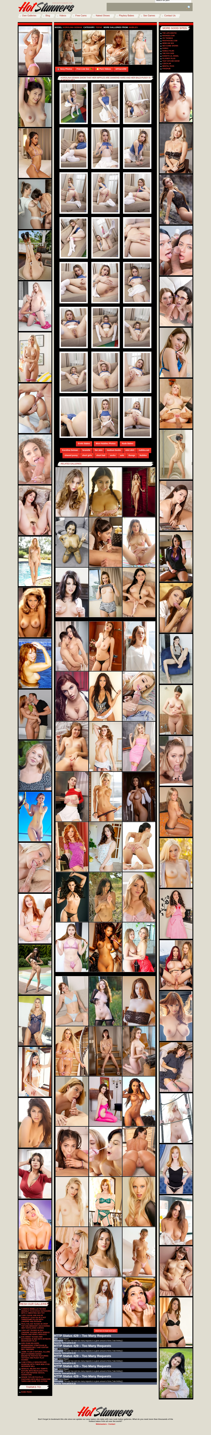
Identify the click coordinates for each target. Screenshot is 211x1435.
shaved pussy (71, 455)
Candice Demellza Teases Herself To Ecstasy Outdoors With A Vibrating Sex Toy (36, 1311)
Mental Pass (168, 66)
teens (98, 27)
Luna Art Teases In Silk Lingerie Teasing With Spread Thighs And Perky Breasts (35, 1332)
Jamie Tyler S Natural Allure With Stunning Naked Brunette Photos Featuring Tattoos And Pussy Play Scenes (35, 1356)
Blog (47, 15)
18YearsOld (120, 69)
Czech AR (166, 64)
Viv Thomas (167, 38)
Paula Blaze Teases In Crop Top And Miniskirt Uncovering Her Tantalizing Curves (35, 1326)
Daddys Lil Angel (170, 56)
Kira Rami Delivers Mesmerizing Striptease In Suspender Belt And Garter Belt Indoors (34, 1346)
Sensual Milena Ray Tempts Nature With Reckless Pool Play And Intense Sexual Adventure (34, 1372)
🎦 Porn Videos (103, 69)
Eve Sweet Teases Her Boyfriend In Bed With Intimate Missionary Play (36, 1339)
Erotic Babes (84, 443)
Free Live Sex (84, 69)
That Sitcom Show (171, 61)
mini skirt (129, 450)
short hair (101, 455)
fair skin (99, 450)
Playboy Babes (126, 15)
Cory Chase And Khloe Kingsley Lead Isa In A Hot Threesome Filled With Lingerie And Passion (33, 1318)
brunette (86, 450)
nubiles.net (144, 450)
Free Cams (81, 15)
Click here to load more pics (105, 1331)
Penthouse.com (169, 41)
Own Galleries (29, 15)
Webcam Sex (168, 43)
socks (113, 455)
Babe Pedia (26, 1392)
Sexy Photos (64, 69)
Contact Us (169, 15)
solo (122, 455)
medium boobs (114, 450)
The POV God (168, 53)
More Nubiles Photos (106, 443)
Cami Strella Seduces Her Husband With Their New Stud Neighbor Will (35, 1364)
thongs (131, 455)
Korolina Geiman (72, 27)
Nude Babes (127, 443)
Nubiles (133, 27)
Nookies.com (168, 36)
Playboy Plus (168, 58)
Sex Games (149, 15)
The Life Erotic (169, 33)
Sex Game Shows (170, 46)
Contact (111, 1424)
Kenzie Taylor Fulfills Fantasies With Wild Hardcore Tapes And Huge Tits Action (36, 1379)
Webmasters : (102, 1424)
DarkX (165, 48)
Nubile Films (168, 51)
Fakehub (166, 69)
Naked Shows (103, 15)
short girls (87, 455)
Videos (62, 15)
